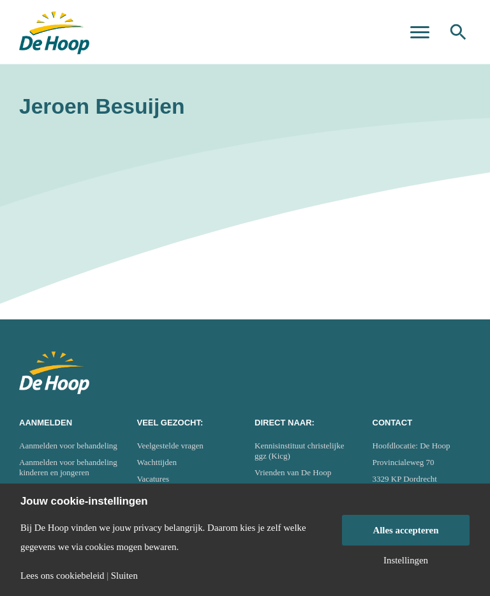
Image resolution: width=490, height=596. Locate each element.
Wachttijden (157, 462)
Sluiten (124, 576)
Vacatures (153, 479)
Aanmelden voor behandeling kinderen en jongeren (68, 467)
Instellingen (405, 560)
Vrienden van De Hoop (293, 472)
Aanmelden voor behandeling (68, 445)
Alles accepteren (406, 530)
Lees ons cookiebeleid (62, 576)
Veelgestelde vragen (170, 445)
